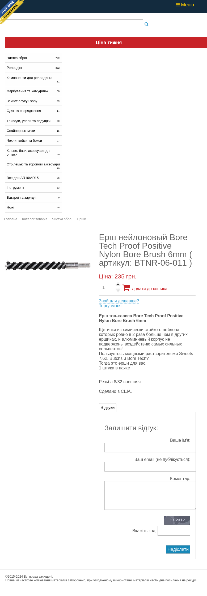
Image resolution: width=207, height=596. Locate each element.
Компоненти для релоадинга (34, 79)
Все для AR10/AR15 (34, 178)
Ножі (34, 207)
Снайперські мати (34, 131)
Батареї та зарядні (34, 197)
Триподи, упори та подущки (34, 121)
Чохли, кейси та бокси (34, 141)
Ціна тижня (109, 42)
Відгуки (107, 407)
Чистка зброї (34, 58)
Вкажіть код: (161, 536)
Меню (185, 4)
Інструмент (34, 188)
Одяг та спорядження (34, 111)
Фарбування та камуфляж (34, 91)
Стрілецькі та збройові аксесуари (34, 166)
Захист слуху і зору (34, 101)
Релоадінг (34, 68)
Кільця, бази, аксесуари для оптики (34, 152)
